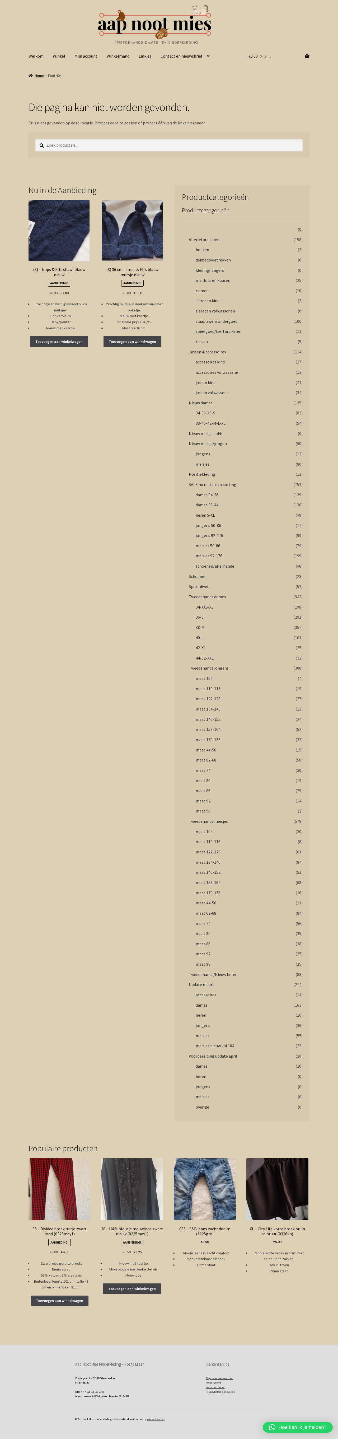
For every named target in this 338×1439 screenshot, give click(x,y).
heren (201, 1015)
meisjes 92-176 (209, 555)
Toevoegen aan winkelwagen (59, 341)
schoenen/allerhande (215, 566)
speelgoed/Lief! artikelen (218, 331)
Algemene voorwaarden (219, 1378)
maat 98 (203, 811)
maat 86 (203, 790)
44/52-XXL (205, 658)
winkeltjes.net (156, 1419)
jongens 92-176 (209, 535)
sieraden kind (207, 300)
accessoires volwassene (217, 372)
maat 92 (203, 800)
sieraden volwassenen (215, 311)
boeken (202, 249)
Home (39, 75)
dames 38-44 (207, 504)
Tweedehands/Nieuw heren (213, 974)
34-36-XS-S (205, 412)
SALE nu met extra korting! (213, 484)
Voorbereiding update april (213, 1056)
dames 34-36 (207, 494)
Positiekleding (202, 474)
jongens (203, 453)
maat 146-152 (208, 719)
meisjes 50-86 (208, 545)
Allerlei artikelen (204, 239)
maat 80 (203, 780)
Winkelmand (118, 56)
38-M (200, 627)
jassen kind (205, 382)
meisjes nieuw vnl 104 (215, 1045)
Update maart (201, 984)
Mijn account (85, 56)
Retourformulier (215, 1387)
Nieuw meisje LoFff (205, 433)
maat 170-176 (208, 739)
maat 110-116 (208, 688)
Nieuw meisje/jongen (208, 443)
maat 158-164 (208, 729)
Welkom (36, 56)
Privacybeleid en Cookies (220, 1392)
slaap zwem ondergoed (216, 321)
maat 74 (203, 770)
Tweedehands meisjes (208, 821)
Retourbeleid (213, 1382)
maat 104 (204, 678)
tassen (202, 341)
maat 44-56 (206, 750)
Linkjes (145, 56)
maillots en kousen (213, 280)
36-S (200, 617)
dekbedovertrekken (213, 260)
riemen (202, 290)
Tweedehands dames (207, 596)
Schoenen (197, 576)
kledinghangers (210, 270)
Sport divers (199, 586)
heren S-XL (205, 515)
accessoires (206, 994)
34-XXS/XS (205, 607)
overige (202, 1107)
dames (202, 1005)
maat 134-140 (208, 709)
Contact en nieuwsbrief (182, 56)
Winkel (59, 56)
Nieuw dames (201, 402)
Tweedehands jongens (209, 668)
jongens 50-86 (208, 525)
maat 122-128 (208, 698)
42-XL (201, 647)
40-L (200, 637)
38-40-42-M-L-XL (211, 423)
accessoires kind (210, 362)
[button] (298, 1427)
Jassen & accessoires (207, 351)
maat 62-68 (206, 760)
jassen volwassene (212, 392)
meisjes (202, 464)
